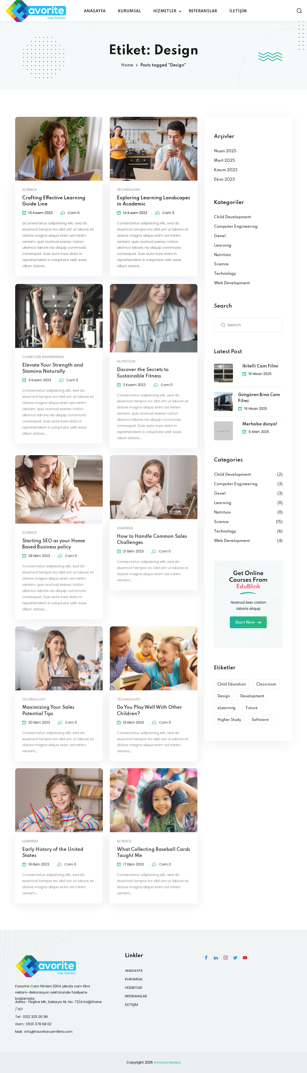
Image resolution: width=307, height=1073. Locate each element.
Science (29, 189)
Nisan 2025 (225, 151)
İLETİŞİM (238, 11)
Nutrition (222, 255)
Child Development (232, 217)
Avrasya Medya (167, 1062)
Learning (222, 246)
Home (127, 65)
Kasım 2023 (225, 170)
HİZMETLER (164, 11)
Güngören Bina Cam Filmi (259, 398)
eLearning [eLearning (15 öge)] (227, 708)
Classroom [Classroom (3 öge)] (266, 684)
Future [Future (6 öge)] (252, 708)
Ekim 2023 (224, 180)
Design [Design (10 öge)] (224, 696)
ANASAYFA (95, 11)
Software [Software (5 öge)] (260, 720)
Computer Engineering (236, 227)
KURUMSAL (129, 11)
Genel (220, 236)
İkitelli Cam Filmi (260, 366)
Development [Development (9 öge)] (252, 696)
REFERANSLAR (203, 11)
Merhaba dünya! (259, 424)
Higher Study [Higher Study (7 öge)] (229, 720)
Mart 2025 (224, 161)
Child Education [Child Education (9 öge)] (232, 684)
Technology (128, 189)
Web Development (232, 283)
